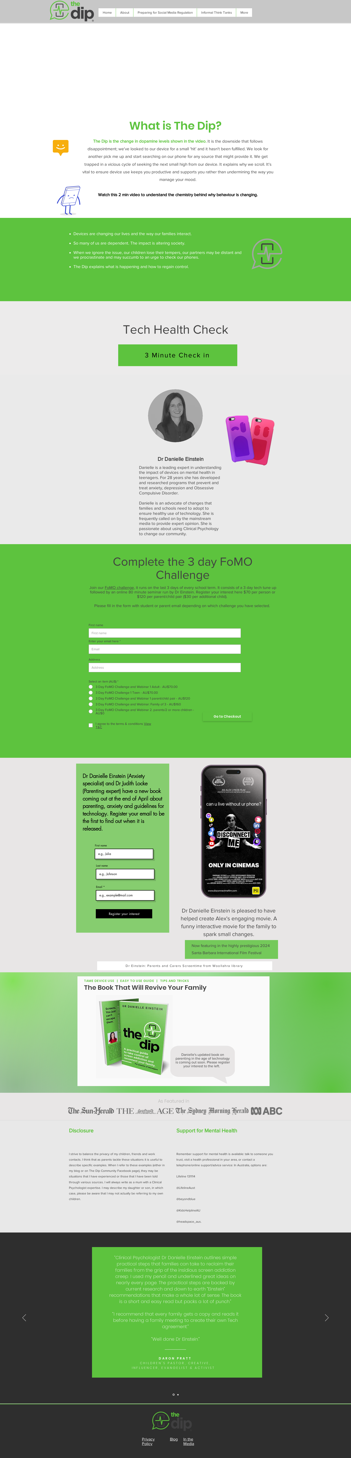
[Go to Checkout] (227, 716)
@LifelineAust (185, 1188)
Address (94, 659)
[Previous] (24, 1318)
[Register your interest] (124, 913)
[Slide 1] (178, 1394)
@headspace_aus (188, 1221)
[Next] (327, 1318)
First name (96, 625)
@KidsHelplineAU (188, 1210)
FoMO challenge (119, 587)
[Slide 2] (174, 1395)
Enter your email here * (105, 641)
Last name (102, 865)
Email (99, 887)
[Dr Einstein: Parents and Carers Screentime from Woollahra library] (184, 965)
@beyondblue (185, 1199)
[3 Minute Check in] (177, 355)
